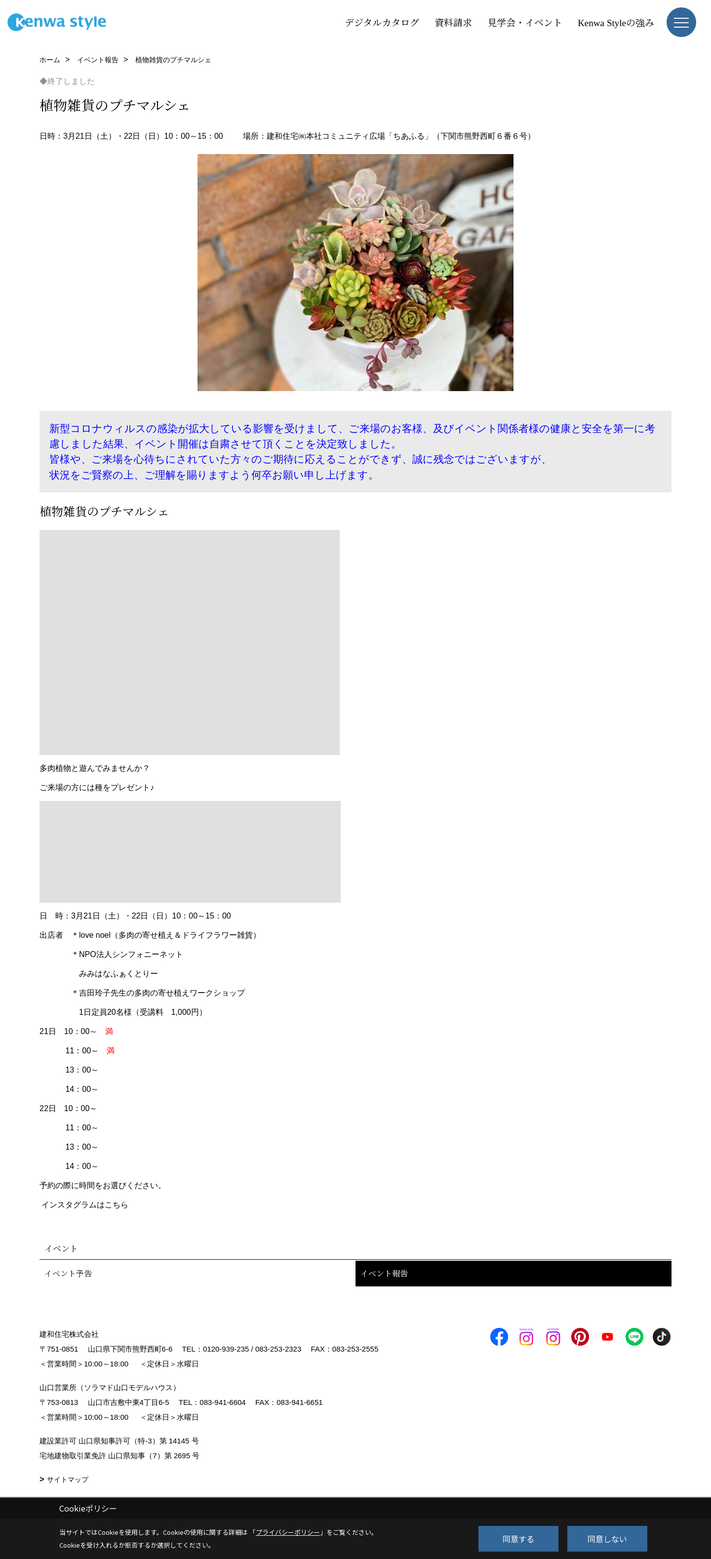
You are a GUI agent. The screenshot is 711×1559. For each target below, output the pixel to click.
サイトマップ (67, 1479)
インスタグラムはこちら (84, 1204)
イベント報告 (384, 1273)
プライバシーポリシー (288, 1532)
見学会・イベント (524, 22)
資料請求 (453, 22)
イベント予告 (68, 1273)
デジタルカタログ (382, 22)
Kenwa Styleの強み (616, 22)
